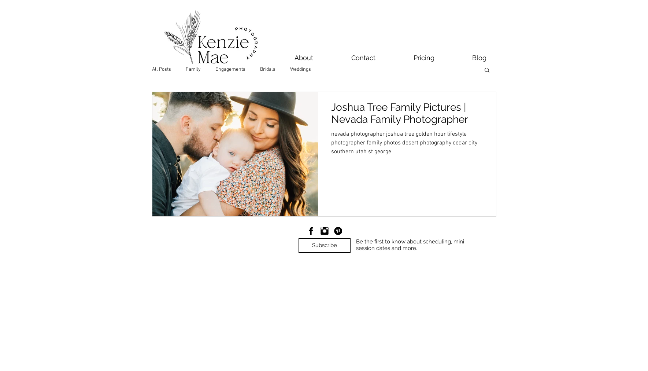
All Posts (161, 69)
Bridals (267, 69)
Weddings (300, 69)
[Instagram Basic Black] (325, 231)
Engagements (230, 69)
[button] (487, 70)
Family (193, 69)
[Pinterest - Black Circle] (338, 231)
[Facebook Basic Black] (311, 231)
